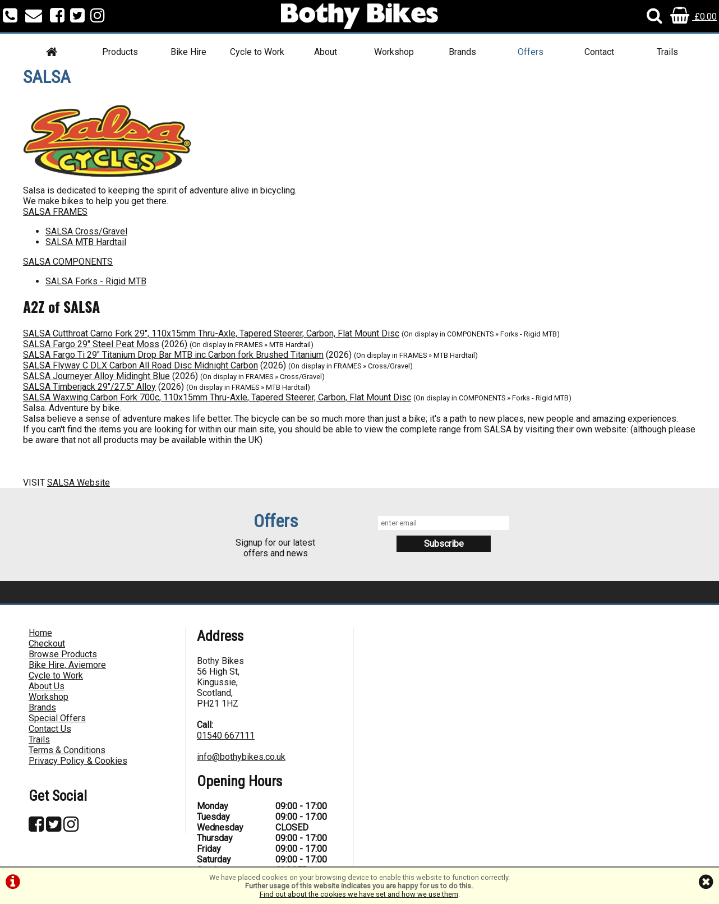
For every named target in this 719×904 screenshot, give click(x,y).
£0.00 (693, 16)
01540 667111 (226, 735)
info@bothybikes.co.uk (241, 756)
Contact (599, 52)
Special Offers (57, 718)
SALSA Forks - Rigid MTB (95, 281)
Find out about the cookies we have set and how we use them (359, 894)
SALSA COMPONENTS (68, 261)
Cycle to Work (257, 52)
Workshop (394, 52)
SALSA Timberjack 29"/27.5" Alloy (89, 386)
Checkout (47, 643)
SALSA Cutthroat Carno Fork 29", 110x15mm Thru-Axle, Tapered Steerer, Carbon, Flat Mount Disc (211, 333)
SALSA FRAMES (55, 211)
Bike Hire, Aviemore (67, 664)
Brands (462, 52)
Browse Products (63, 654)
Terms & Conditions (67, 750)
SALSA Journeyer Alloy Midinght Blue (96, 376)
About (325, 52)
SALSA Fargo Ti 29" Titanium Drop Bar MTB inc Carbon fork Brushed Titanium (173, 354)
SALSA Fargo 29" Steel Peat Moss (91, 344)
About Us (46, 686)
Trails (667, 52)
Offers (530, 52)
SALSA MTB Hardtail (85, 242)
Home (40, 633)
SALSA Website (78, 482)
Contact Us (50, 728)
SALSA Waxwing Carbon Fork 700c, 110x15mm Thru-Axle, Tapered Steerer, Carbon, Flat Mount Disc (217, 397)
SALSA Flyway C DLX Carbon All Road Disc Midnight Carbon (140, 365)
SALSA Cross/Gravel (86, 231)
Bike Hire (188, 52)
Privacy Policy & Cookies (78, 760)
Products (120, 52)
